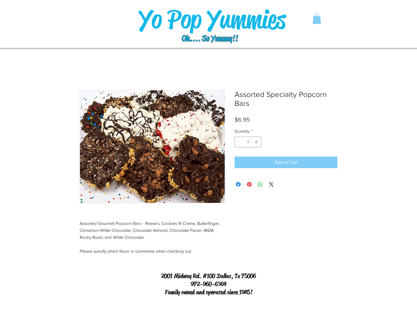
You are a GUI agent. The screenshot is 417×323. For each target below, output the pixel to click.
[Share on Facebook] (238, 184)
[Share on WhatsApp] (260, 184)
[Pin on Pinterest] (249, 184)
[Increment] (256, 142)
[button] (316, 19)
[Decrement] (239, 142)
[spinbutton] (248, 142)
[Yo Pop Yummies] (212, 19)
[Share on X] (271, 184)
